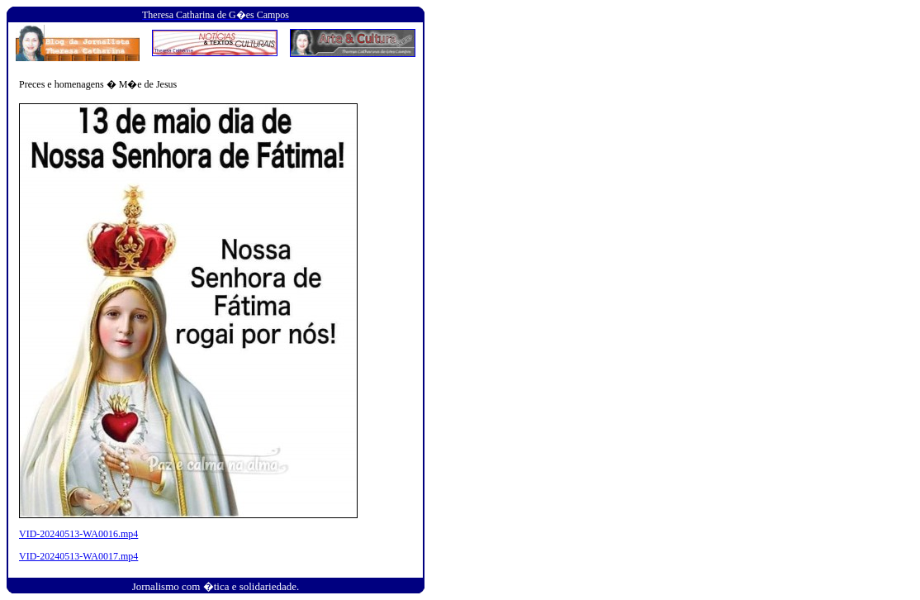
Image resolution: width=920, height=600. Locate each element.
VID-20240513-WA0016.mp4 (78, 534)
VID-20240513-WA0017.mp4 (78, 556)
